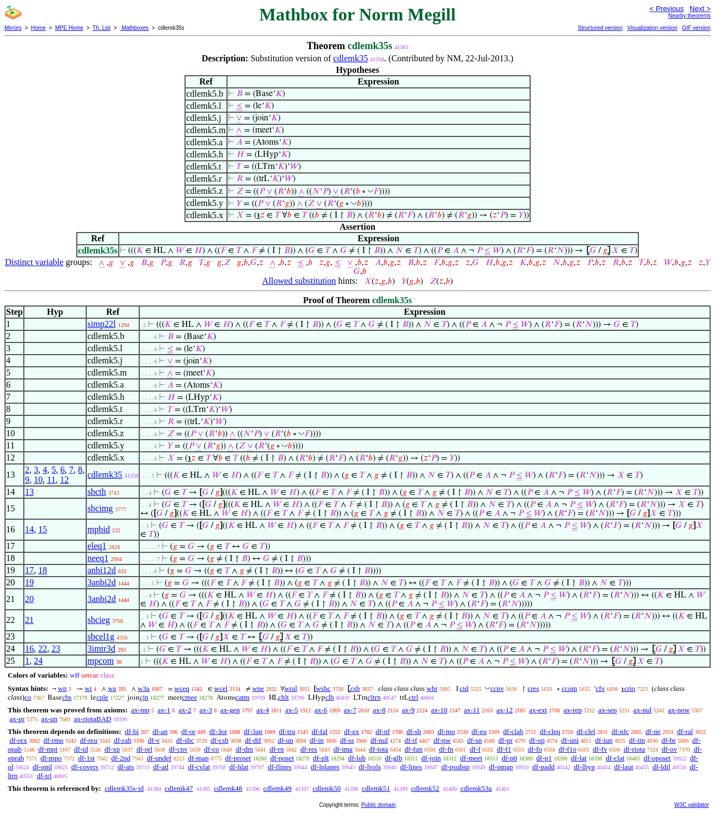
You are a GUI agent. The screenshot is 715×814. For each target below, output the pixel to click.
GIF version (696, 28)
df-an (159, 731)
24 (38, 660)
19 (29, 582)
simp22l (101, 324)
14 (29, 529)
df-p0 (509, 758)
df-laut (623, 767)
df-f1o (568, 749)
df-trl (44, 775)
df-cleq (550, 731)
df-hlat (238, 767)
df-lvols (370, 767)
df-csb (219, 740)
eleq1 (97, 546)
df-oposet (657, 758)
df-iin (637, 740)
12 (64, 479)
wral (290, 688)
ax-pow (679, 710)
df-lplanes (325, 767)
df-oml (42, 767)
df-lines (411, 767)
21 (29, 620)
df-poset (282, 758)
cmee (189, 697)
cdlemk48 (228, 788)
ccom (569, 688)
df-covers (84, 767)
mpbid (98, 529)
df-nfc (620, 731)
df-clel (585, 731)
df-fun (414, 749)
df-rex (18, 740)
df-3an (252, 731)
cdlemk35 (350, 58)
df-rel (144, 749)
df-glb (393, 758)
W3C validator (691, 805)
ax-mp (140, 710)
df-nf (382, 731)
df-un (285, 740)
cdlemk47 (179, 788)
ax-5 (291, 710)
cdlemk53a (476, 788)
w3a (143, 688)
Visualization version (652, 28)
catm (243, 697)
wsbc (323, 688)
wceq (181, 688)
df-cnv (178, 749)
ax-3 (205, 710)
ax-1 (164, 710)
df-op (536, 740)
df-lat (578, 758)
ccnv (497, 688)
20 (29, 599)
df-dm (244, 749)
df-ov (669, 749)
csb (354, 688)
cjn (144, 697)
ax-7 (349, 710)
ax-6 (321, 710)
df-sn (474, 740)
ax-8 (379, 710)
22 (42, 648)
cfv (600, 688)
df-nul (379, 740)
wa (112, 688)
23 (55, 648)
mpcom (100, 660)
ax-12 (504, 710)
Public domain (378, 805)
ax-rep (572, 710)
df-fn (446, 749)
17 (29, 570)
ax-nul (642, 710)
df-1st (86, 758)
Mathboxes (134, 28)
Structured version (600, 28)
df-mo (446, 731)
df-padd (543, 767)
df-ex (351, 731)
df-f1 (504, 749)
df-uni (570, 740)
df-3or (218, 731)
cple (102, 697)
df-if (410, 740)
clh (329, 697)
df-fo (535, 749)
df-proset (238, 758)
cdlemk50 (327, 788)
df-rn (276, 749)
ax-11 (472, 710)
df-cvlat (199, 767)
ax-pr (16, 719)
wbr (432, 688)
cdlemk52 (425, 788)
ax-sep (607, 710)
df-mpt (47, 749)
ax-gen (230, 710)
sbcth (96, 491)
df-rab (122, 740)
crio (629, 688)
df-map (198, 758)
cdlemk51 (376, 788)
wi (88, 688)
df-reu (89, 740)
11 (51, 479)
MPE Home (69, 28)
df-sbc (185, 740)
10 (38, 479)
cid (464, 688)
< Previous (666, 8)
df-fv (600, 749)
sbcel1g (100, 636)
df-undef (159, 758)
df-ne (652, 731)
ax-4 (262, 710)
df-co (211, 749)
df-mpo (50, 758)
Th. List (102, 28)
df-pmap (501, 767)
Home (38, 28)
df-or (188, 731)
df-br (668, 740)
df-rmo (53, 740)
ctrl (413, 697)
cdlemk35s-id (124, 788)
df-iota (378, 749)
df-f (475, 749)
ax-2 (184, 710)
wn (62, 688)
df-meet (471, 758)
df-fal (319, 731)
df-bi (132, 731)
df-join (431, 758)
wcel (221, 688)
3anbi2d (101, 582)
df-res (308, 749)
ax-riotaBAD (93, 719)
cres (533, 688)
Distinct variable (34, 262)
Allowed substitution (299, 281)
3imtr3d (101, 648)
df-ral (685, 731)
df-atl (160, 767)
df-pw (442, 740)
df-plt (321, 758)
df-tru (287, 731)
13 (29, 491)
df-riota (634, 749)
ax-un (49, 719)
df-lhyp (584, 767)
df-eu (479, 731)
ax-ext (538, 710)
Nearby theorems (689, 16)
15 (42, 529)
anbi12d (101, 570)
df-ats (126, 767)
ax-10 (439, 710)
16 (29, 648)
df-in (317, 740)
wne (258, 688)
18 (42, 570)
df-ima (343, 749)
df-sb (413, 731)
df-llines (280, 767)
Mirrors (13, 28)
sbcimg (100, 508)
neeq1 (97, 558)
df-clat (615, 758)
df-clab (513, 731)
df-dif (253, 740)
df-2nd (120, 758)
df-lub (357, 758)
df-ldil (662, 767)
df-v (154, 740)
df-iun (604, 740)
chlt (283, 697)
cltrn (374, 697)
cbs (66, 697)
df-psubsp (455, 767)
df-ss (347, 740)
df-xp (112, 749)
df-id (81, 749)
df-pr (506, 740)
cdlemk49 (277, 788)
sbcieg (98, 620)
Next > (700, 8)
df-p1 (544, 758)
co (27, 697)
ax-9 (408, 710)
